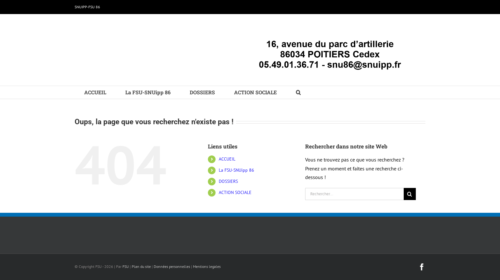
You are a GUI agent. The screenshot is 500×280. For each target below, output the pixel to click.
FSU (125, 266)
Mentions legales (207, 266)
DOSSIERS (228, 181)
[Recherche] (410, 194)
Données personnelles (172, 266)
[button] (298, 92)
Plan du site (141, 266)
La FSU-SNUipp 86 (236, 170)
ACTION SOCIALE (235, 192)
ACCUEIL (227, 159)
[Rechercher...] (354, 194)
